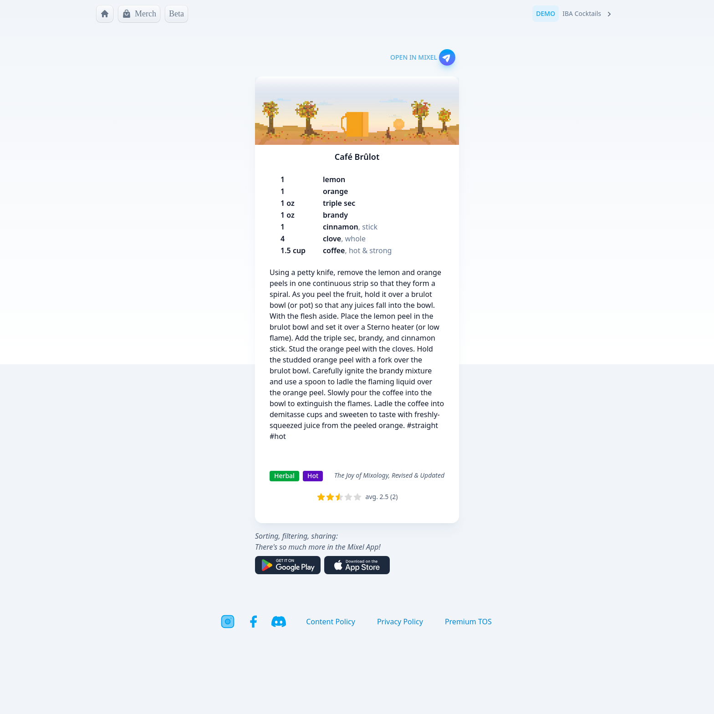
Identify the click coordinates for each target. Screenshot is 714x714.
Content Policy (330, 622)
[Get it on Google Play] (288, 565)
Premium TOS (468, 622)
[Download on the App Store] (357, 565)
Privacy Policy (400, 622)
